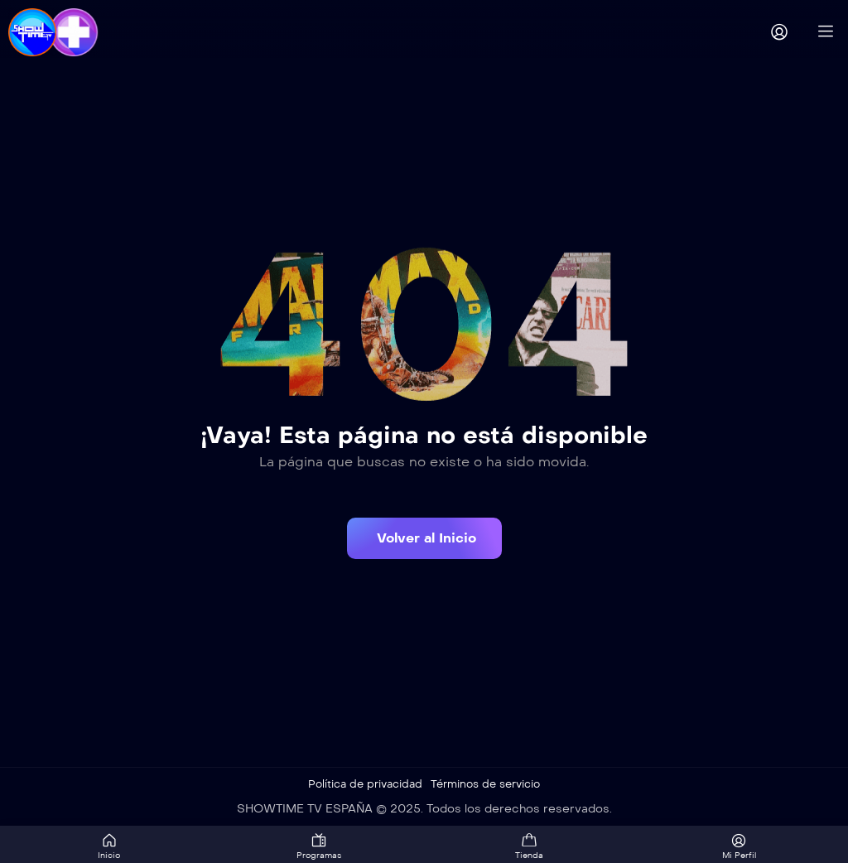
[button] (424, 538)
